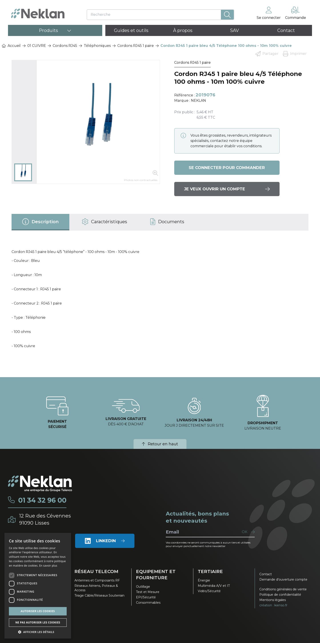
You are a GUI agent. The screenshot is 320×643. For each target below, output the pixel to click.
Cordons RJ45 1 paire (135, 46)
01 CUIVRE (36, 46)
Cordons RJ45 (65, 46)
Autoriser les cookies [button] (38, 611)
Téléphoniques (97, 46)
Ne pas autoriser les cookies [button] (37, 622)
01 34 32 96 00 (42, 500)
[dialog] (37, 586)
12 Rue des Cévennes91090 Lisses (45, 519)
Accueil (11, 46)
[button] (38, 632)
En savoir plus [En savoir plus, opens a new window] (48, 565)
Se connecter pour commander (227, 167)
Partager (266, 53)
